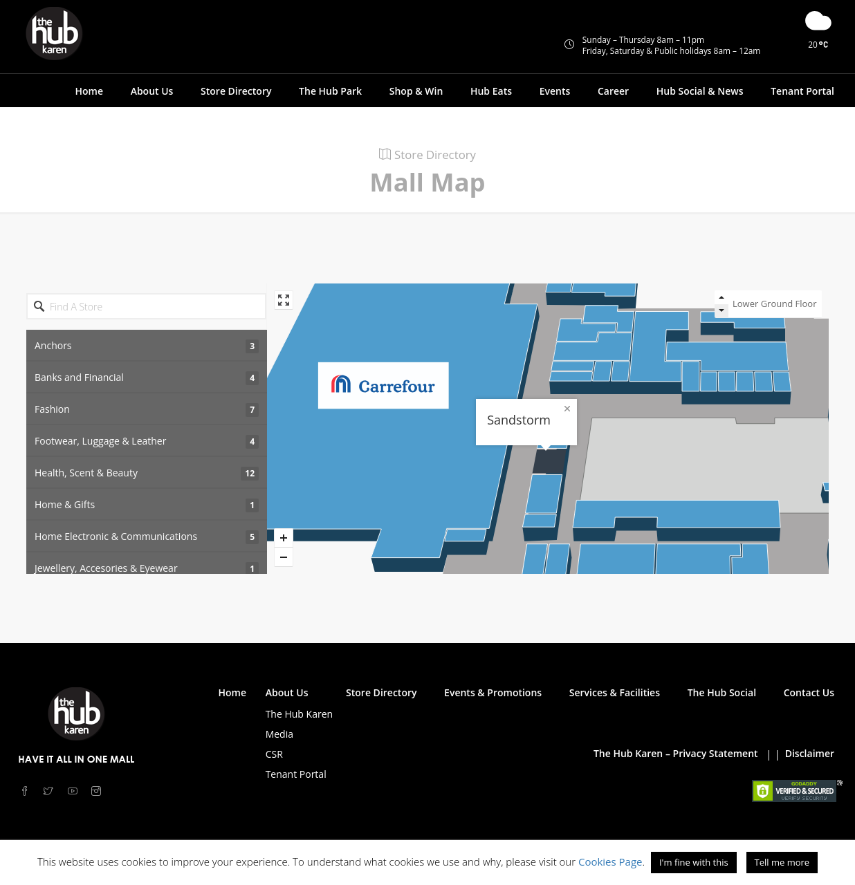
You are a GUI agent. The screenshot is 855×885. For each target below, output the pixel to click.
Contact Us (809, 692)
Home (89, 90)
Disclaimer (809, 753)
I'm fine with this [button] (693, 862)
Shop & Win (416, 90)
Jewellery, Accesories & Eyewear (147, 568)
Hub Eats (491, 90)
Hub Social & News (700, 90)
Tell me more (782, 862)
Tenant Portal (802, 90)
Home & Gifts (147, 505)
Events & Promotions (493, 692)
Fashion (147, 409)
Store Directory (236, 90)
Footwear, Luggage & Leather (147, 441)
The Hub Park (330, 90)
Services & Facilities (614, 692)
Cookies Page (610, 861)
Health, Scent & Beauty (147, 473)
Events (555, 90)
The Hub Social (722, 692)
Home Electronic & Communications (147, 537)
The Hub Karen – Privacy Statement (676, 753)
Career (613, 90)
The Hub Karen (299, 713)
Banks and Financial (147, 378)
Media (279, 733)
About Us (152, 90)
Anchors (147, 346)
